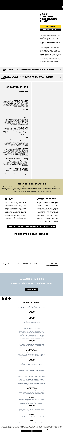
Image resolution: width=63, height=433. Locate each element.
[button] (62, 7)
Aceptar (37, 431)
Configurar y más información (52, 429)
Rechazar (26, 431)
